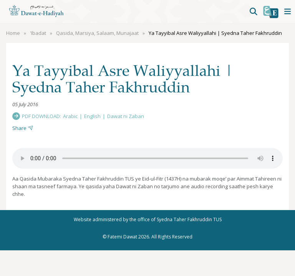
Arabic (70, 116)
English (92, 116)
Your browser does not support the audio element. (147, 158)
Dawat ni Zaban (125, 116)
